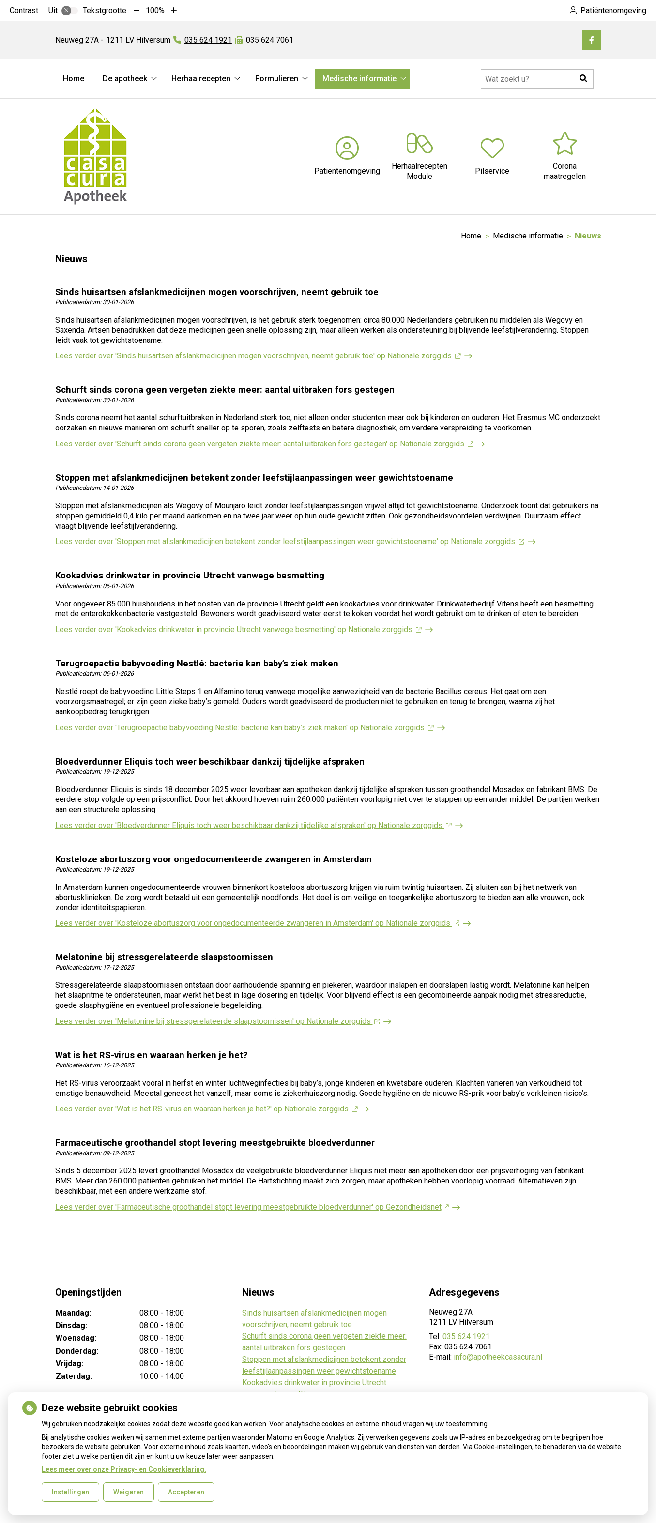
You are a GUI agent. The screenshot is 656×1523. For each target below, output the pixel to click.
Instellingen (70, 1492)
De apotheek (125, 78)
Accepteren (186, 1492)
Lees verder (258, 355)
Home (73, 78)
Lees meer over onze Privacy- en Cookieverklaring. (124, 1469)
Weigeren (128, 1492)
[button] (584, 79)
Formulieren (276, 78)
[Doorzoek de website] (537, 79)
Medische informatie (359, 78)
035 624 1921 (466, 1336)
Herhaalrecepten (200, 78)
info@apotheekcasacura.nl (498, 1356)
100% (155, 10)
